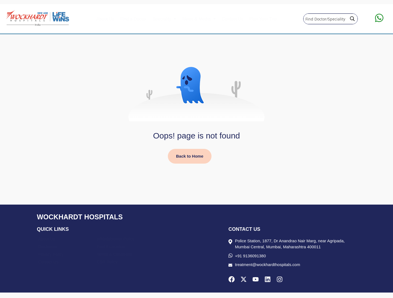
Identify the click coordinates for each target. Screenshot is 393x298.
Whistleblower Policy (116, 239)
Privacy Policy (51, 254)
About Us (105, 19)
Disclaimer (47, 246)
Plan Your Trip (263, 19)
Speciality (164, 19)
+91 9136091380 (250, 255)
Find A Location (111, 246)
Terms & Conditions (114, 254)
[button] (164, 19)
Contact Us (232, 19)
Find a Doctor (133, 19)
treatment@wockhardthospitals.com (267, 264)
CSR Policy (107, 261)
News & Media (199, 19)
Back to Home (189, 156)
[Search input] (325, 19)
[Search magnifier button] (352, 18)
